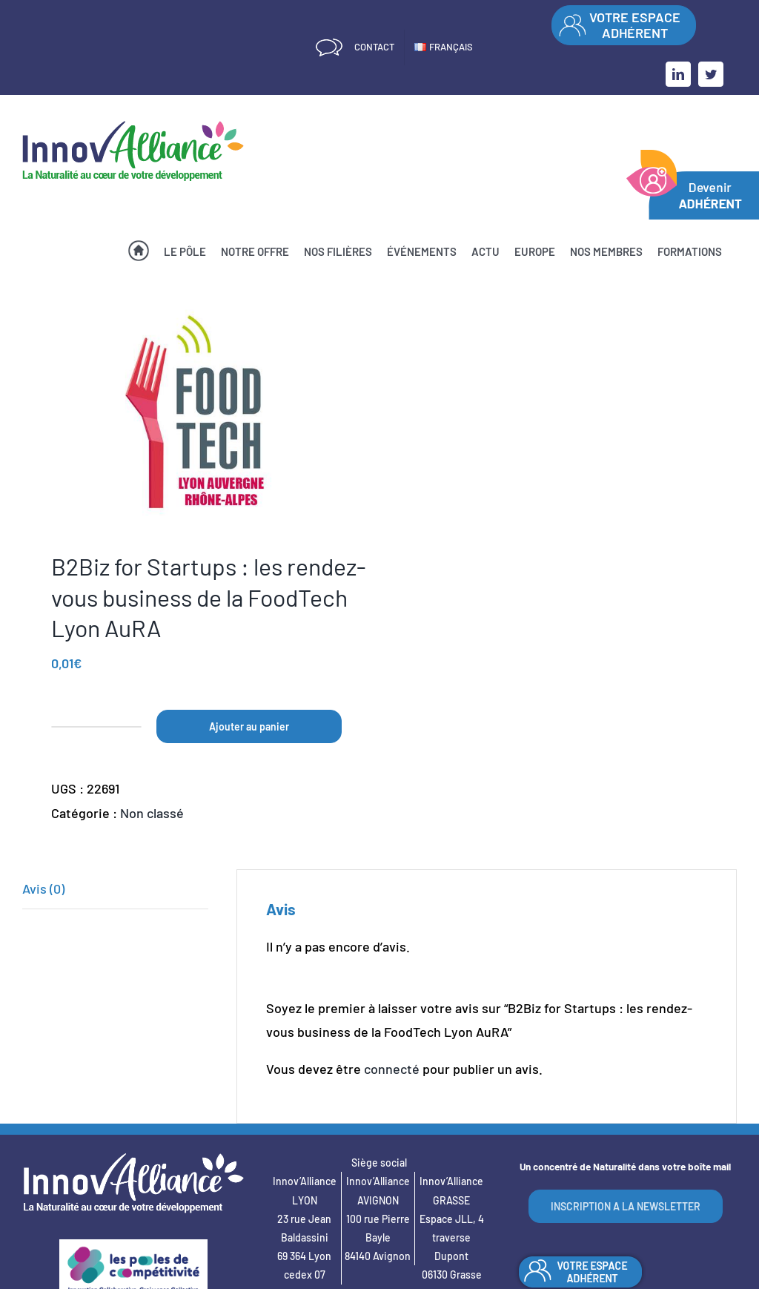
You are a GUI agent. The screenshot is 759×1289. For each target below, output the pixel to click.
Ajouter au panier (249, 726)
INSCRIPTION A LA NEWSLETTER (625, 1206)
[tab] (115, 889)
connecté (392, 1069)
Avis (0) (43, 888)
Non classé (152, 813)
